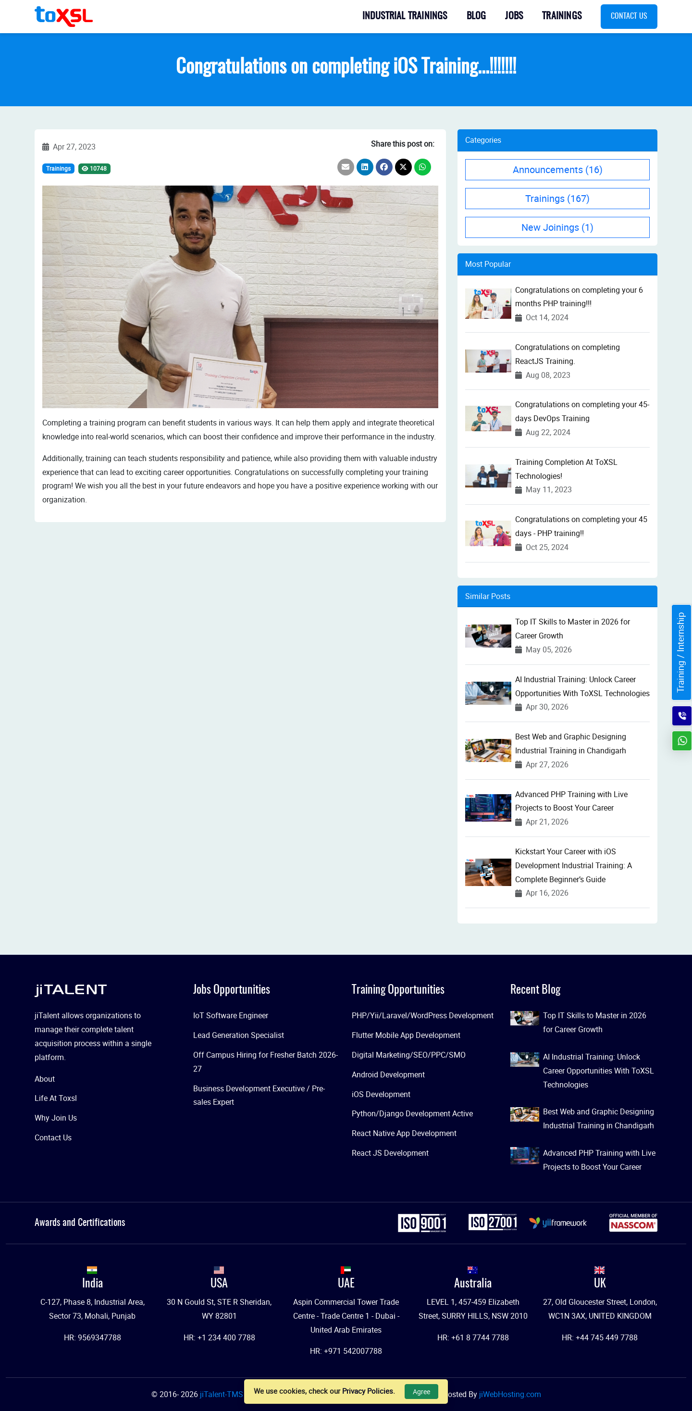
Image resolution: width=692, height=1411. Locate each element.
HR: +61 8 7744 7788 (473, 1337)
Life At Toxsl (56, 1098)
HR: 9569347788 (92, 1337)
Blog (476, 16)
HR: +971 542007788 (346, 1351)
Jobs (514, 16)
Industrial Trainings (404, 16)
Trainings (561, 16)
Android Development (388, 1074)
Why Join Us (56, 1117)
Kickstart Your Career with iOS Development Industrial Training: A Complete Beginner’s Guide (573, 865)
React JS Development (390, 1153)
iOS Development (381, 1094)
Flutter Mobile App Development (406, 1035)
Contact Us (629, 16)
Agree (421, 1391)
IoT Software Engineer (230, 1015)
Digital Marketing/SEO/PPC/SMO (409, 1054)
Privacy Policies (367, 1391)
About (45, 1079)
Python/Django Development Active (412, 1113)
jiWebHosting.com (510, 1394)
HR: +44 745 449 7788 (600, 1337)
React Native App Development (404, 1133)
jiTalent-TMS (222, 1394)
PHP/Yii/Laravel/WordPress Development (423, 1015)
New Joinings (557, 227)
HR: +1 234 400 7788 (219, 1337)
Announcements (558, 169)
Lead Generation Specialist (238, 1035)
